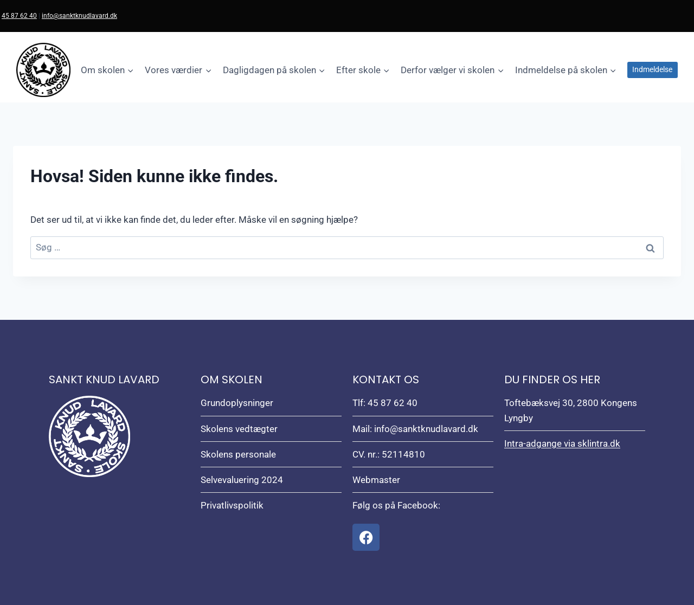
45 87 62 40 (19, 16)
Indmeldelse (652, 69)
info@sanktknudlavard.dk (79, 16)
